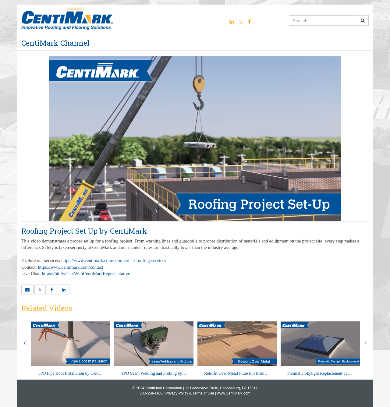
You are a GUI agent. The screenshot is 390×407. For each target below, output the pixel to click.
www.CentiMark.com (233, 393)
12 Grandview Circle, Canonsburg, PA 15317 (221, 388)
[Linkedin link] (231, 22)
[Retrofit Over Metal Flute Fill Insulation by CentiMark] (237, 349)
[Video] (195, 138)
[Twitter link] (241, 22)
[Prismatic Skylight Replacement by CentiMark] (320, 349)
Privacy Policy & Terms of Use (189, 393)
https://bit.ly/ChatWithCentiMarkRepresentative (86, 273)
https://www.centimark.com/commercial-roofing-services (113, 260)
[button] (27, 290)
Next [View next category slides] (366, 343)
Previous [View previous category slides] (24, 343)
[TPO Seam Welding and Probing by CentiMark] (153, 349)
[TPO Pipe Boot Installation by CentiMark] (70, 349)
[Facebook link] (249, 22)
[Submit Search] (363, 20)
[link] (40, 290)
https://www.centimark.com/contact (70, 267)
